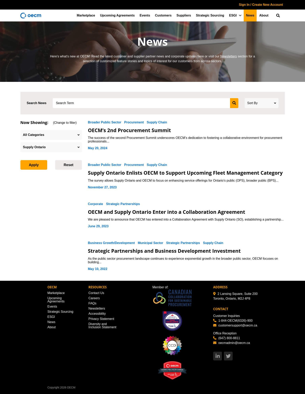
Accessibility (97, 313)
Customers (163, 15)
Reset (68, 165)
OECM (71, 387)
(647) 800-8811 (226, 338)
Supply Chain (157, 122)
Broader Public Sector (104, 122)
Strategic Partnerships (123, 204)
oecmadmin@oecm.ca (231, 343)
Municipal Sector (150, 243)
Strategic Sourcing (210, 15)
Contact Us (96, 293)
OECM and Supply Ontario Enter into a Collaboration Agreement (167, 211)
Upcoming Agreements (117, 15)
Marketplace (86, 15)
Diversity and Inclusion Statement (102, 325)
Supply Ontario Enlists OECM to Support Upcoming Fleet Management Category (185, 172)
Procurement (134, 122)
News (250, 15)
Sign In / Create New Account (261, 4)
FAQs (92, 303)
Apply (34, 165)
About (263, 15)
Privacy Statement (101, 318)
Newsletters (228, 56)
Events (145, 15)
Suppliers (183, 15)
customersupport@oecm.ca (235, 325)
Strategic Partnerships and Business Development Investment (164, 250)
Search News (37, 103)
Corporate (95, 204)
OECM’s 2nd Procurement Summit (129, 130)
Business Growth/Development (111, 243)
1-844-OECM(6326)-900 (233, 320)
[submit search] (234, 103)
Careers (94, 298)
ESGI (233, 15)
